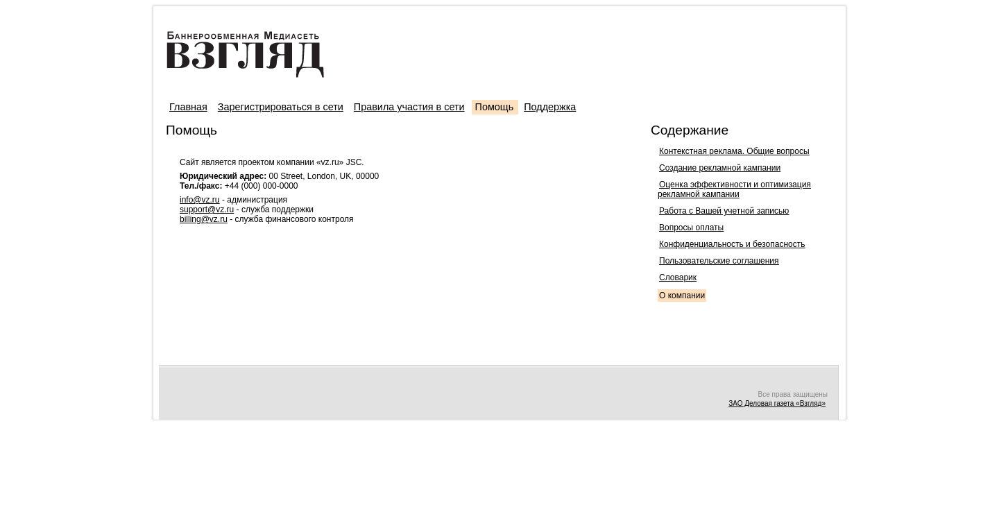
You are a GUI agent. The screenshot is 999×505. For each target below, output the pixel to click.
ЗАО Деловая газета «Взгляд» (777, 403)
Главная (188, 106)
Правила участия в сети (409, 106)
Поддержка (550, 106)
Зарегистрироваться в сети (280, 106)
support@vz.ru (207, 209)
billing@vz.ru (204, 219)
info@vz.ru (200, 200)
